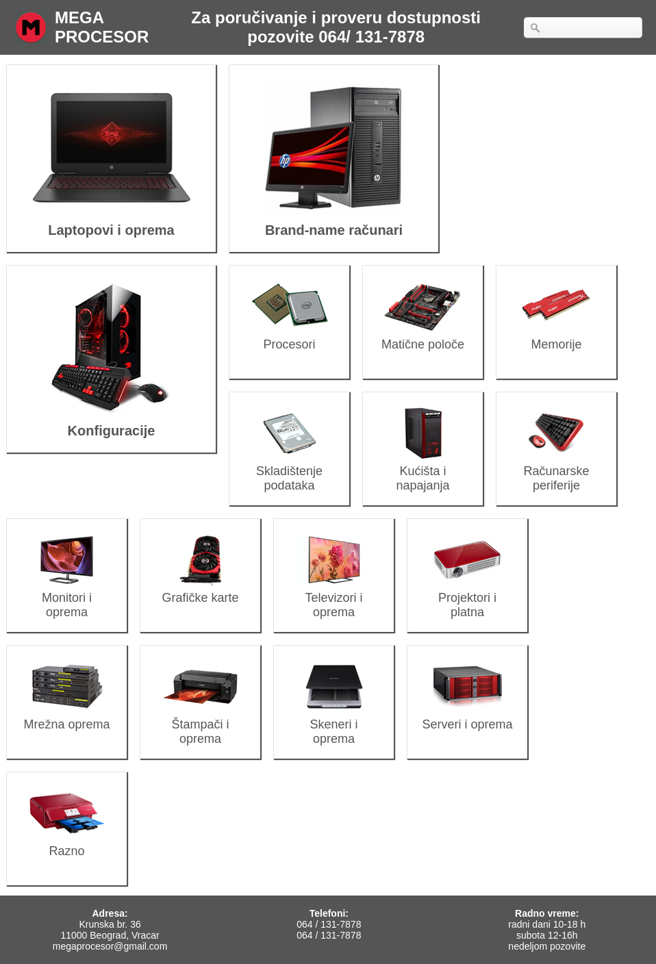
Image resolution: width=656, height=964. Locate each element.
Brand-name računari (334, 220)
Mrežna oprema (67, 717)
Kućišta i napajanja (423, 471)
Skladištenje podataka (289, 471)
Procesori (289, 337)
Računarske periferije (556, 471)
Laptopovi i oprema (111, 220)
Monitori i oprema (67, 597)
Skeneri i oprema (334, 724)
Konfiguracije (111, 421)
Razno (67, 844)
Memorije (556, 337)
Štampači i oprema (200, 724)
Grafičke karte (200, 590)
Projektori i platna (467, 597)
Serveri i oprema (467, 717)
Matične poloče (423, 337)
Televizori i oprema (334, 597)
